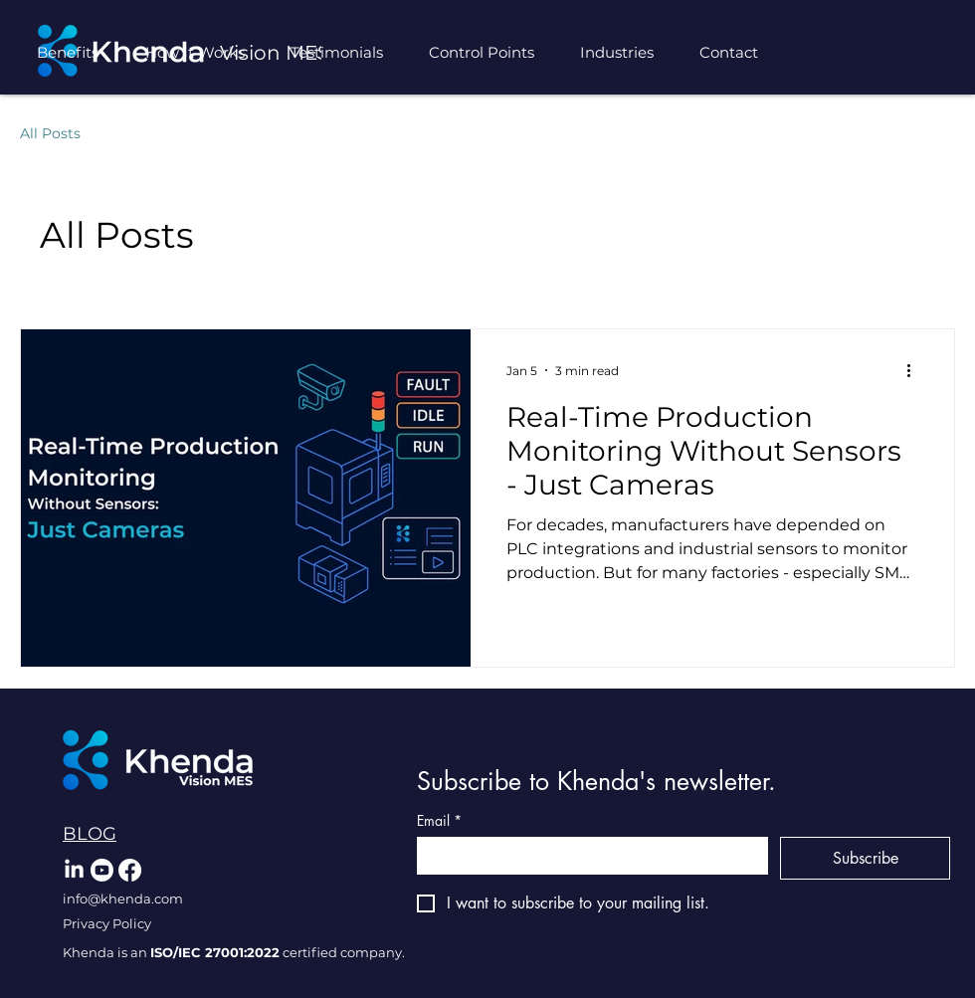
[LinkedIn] (74, 870)
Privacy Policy (107, 923)
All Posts (50, 133)
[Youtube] (102, 870)
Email (439, 820)
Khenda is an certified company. (234, 952)
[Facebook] (129, 870)
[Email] (586, 855)
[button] (624, 52)
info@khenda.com (123, 898)
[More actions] (915, 370)
